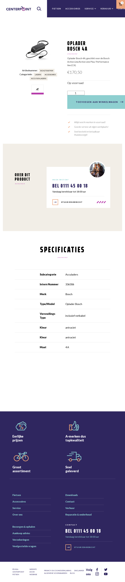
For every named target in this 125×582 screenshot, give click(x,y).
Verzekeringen (20, 539)
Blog (72, 573)
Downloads (71, 495)
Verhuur (105, 9)
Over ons (17, 514)
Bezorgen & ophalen (23, 526)
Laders (38, 74)
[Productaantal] (76, 93)
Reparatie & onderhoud (78, 514)
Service (89, 9)
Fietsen (56, 9)
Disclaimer (79, 570)
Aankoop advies (21, 533)
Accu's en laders (38, 78)
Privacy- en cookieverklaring (57, 570)
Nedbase (33, 574)
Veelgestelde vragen (24, 546)
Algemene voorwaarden (55, 573)
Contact (70, 501)
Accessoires (72, 9)
